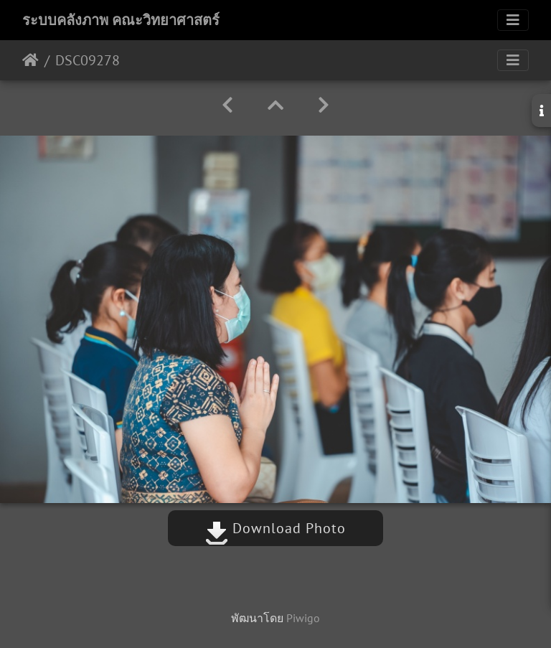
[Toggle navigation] (513, 20)
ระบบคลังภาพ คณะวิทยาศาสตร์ (121, 20)
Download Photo (275, 528)
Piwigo (303, 618)
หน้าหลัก (30, 60)
